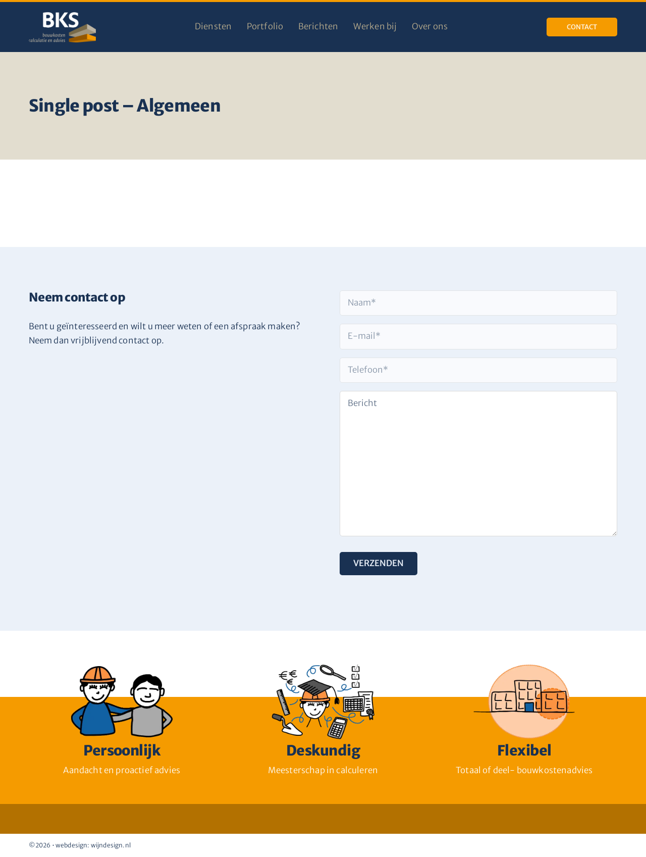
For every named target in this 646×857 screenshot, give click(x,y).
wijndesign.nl (111, 845)
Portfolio (265, 26)
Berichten (318, 26)
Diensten (213, 26)
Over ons (430, 26)
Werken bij (375, 26)
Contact (582, 27)
